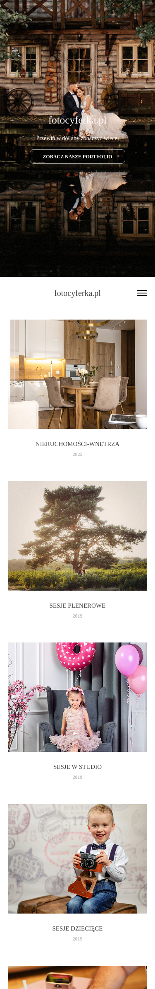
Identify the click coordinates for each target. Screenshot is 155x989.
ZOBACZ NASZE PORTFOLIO (77, 157)
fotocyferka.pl (77, 293)
